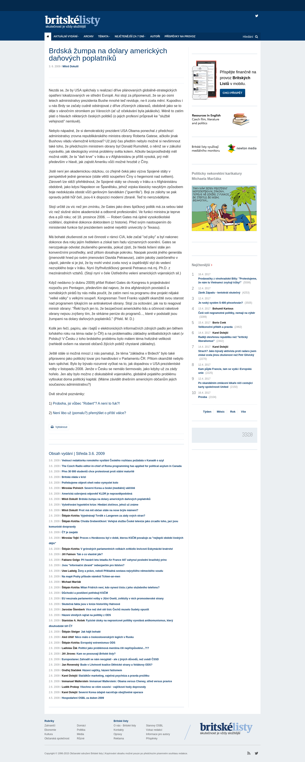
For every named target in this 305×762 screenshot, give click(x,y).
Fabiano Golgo (71, 559)
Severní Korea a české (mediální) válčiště (109, 488)
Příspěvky (151, 738)
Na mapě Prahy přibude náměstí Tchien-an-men (91, 576)
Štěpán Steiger (71, 631)
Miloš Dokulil (70, 66)
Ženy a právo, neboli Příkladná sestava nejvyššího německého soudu (120, 570)
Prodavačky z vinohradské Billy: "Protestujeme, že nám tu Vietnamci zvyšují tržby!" (227, 280)
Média (80, 734)
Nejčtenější (201, 265)
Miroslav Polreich (72, 488)
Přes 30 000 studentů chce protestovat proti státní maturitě (98, 471)
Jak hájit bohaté (91, 631)
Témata (104, 36)
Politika (81, 729)
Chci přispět (232, 92)
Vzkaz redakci (154, 729)
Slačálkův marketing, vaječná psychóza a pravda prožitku (114, 675)
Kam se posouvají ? (96, 653)
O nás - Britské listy (125, 725)
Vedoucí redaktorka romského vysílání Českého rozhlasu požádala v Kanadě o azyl (113, 460)
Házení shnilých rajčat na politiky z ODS (86, 615)
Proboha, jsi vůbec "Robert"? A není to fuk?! (86, 403)
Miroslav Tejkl (70, 537)
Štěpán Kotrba (70, 515)
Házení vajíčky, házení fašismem (102, 670)
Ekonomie (50, 729)
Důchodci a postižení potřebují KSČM (85, 592)
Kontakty (119, 729)
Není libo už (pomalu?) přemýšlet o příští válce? (89, 413)
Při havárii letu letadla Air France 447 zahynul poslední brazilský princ (124, 559)
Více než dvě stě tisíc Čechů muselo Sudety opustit (117, 609)
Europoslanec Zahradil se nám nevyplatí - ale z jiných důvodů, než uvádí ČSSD (110, 659)
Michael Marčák (71, 581)
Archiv (89, 36)
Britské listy (76, 22)
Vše (243, 411)
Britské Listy (226, 729)
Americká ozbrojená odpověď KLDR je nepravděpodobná (97, 493)
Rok (232, 411)
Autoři (155, 36)
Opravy (118, 734)
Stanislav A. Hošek (73, 620)
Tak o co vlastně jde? (90, 554)
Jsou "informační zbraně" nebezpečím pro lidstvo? (93, 565)
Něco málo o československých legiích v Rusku (104, 637)
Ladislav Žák (69, 648)
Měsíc (221, 411)
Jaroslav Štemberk (73, 609)
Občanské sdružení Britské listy (86, 753)
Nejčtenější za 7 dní (130, 36)
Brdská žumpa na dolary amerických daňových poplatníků (114, 499)
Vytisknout (59, 427)
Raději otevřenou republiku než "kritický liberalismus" (223, 339)
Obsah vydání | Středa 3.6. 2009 (77, 453)
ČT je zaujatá (70, 532)
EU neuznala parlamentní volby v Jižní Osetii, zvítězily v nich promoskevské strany (113, 598)
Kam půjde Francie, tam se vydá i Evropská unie (225, 371)
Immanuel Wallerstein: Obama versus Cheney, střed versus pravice (130, 681)
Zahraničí (49, 725)
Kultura (48, 734)
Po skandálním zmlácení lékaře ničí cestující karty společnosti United (225, 385)
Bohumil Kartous (223, 308)
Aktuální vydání (66, 36)
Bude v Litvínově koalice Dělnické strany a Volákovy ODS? (116, 664)
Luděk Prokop (70, 686)
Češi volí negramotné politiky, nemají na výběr (226, 315)
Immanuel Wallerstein (75, 681)
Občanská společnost (56, 738)
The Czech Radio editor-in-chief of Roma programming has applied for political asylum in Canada (122, 466)
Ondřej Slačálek (71, 670)
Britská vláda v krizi (74, 477)
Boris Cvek (219, 322)
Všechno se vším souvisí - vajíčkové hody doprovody (113, 686)
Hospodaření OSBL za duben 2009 (83, 697)
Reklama (119, 738)
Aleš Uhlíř (68, 637)
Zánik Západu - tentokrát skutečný (224, 293)
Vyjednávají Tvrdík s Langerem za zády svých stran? (113, 515)
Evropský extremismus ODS (98, 642)
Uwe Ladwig (69, 570)
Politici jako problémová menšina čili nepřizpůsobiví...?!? (113, 648)
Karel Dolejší (70, 675)
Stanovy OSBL (154, 725)
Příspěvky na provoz (180, 36)
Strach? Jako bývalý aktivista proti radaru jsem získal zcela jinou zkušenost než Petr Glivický (227, 355)
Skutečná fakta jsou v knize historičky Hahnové (91, 604)
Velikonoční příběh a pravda (220, 327)
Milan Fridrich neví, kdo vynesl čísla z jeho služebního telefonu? (120, 587)
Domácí (81, 725)
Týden (207, 411)
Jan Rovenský (70, 664)
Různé (80, 738)
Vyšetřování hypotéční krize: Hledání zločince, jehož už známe (100, 504)
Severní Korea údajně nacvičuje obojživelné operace (111, 692)
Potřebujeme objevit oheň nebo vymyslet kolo (90, 482)
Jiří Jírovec (68, 653)
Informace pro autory (158, 734)
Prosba (207, 397)
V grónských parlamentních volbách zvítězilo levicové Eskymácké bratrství (127, 548)
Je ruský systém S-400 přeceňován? (225, 303)
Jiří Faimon (69, 554)
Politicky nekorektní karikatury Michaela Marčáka (217, 176)
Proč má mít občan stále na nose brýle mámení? (108, 510)
